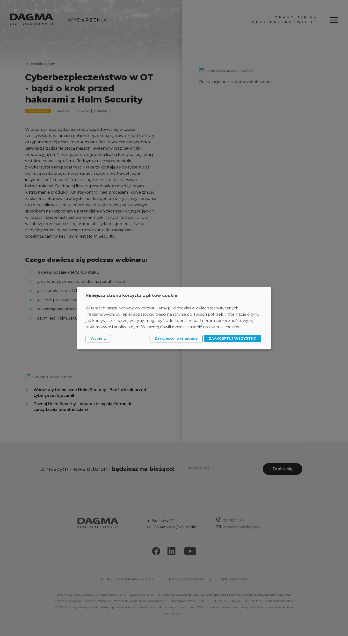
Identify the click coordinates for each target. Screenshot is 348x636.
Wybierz (98, 338)
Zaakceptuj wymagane (176, 338)
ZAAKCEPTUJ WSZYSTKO (232, 338)
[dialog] (174, 318)
